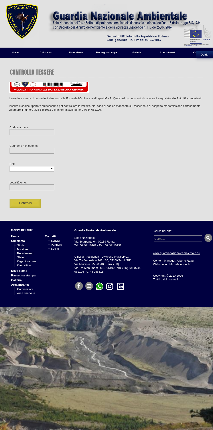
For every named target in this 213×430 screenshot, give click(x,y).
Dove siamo (76, 52)
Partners (56, 244)
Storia (21, 245)
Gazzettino (24, 265)
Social (55, 248)
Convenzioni (25, 289)
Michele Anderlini (180, 264)
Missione (22, 249)
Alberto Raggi (185, 260)
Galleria (136, 52)
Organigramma (26, 261)
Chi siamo (45, 52)
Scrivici (55, 240)
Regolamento (25, 253)
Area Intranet (167, 52)
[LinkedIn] (120, 286)
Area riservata (26, 293)
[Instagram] (109, 286)
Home (15, 52)
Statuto (21, 257)
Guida (204, 54)
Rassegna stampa (106, 52)
